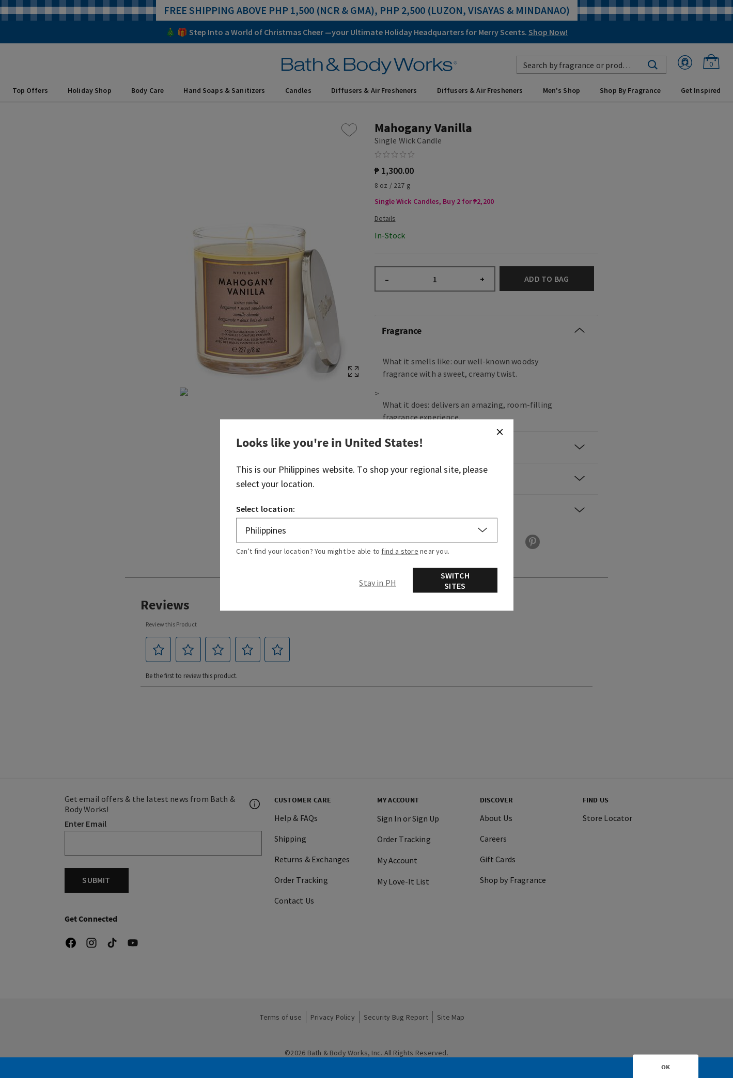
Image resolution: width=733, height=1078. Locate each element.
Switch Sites (455, 580)
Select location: (265, 508)
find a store (399, 550)
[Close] (499, 431)
